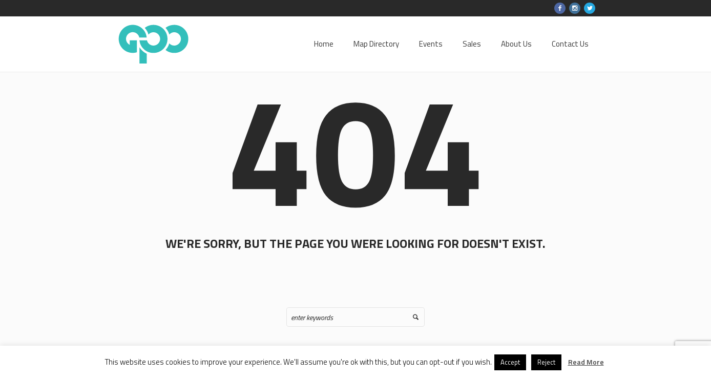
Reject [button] (546, 362)
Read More (586, 361)
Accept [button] (510, 362)
